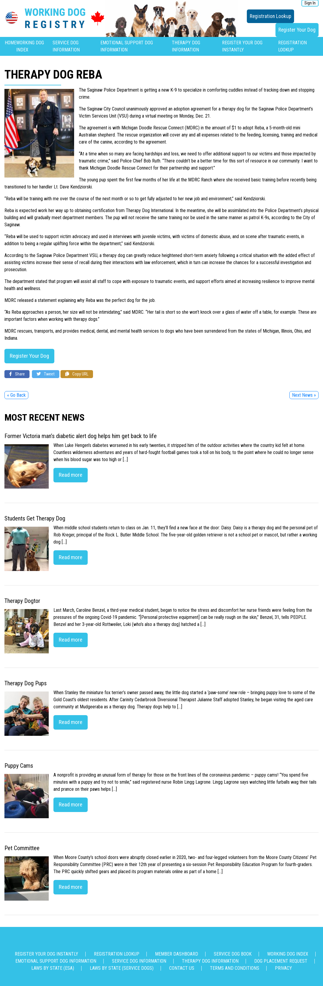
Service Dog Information (139, 961)
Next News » (304, 395)
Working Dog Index (287, 954)
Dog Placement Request (280, 961)
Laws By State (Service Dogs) (122, 968)
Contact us (181, 968)
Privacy (283, 968)
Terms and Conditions (234, 968)
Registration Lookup (270, 16)
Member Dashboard (176, 954)
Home (10, 42)
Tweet (46, 374)
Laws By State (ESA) (52, 968)
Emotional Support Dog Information (55, 961)
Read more (70, 474)
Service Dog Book (233, 954)
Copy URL (76, 374)
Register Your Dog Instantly (46, 954)
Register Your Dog (297, 30)
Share (17, 374)
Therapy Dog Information (210, 961)
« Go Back (16, 395)
